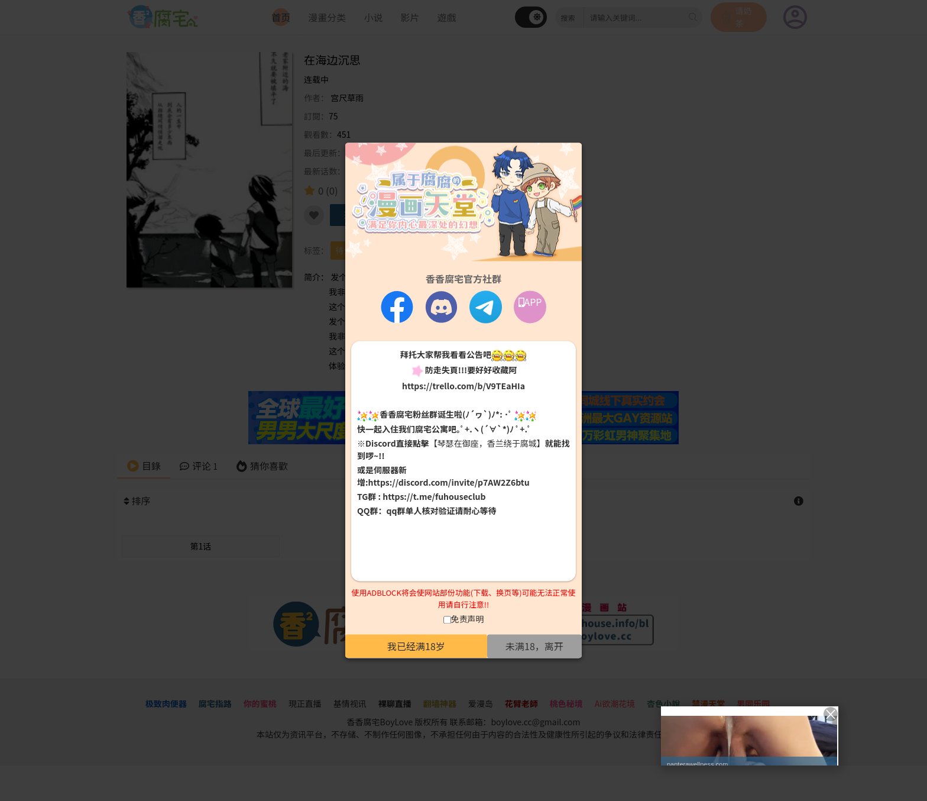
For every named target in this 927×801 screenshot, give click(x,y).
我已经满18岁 (416, 646)
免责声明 (467, 619)
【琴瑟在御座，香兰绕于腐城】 (487, 443)
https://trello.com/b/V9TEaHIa (463, 386)
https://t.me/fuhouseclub (434, 496)
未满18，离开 (534, 646)
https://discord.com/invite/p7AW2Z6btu (449, 482)
